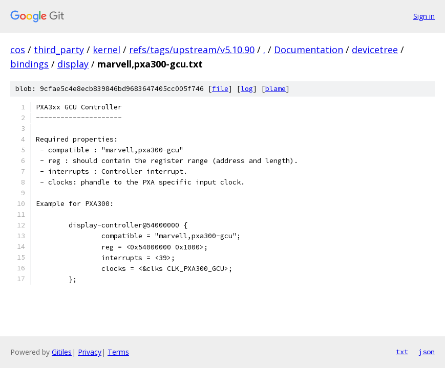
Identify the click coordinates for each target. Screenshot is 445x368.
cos (17, 49)
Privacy (89, 352)
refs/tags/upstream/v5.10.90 (192, 49)
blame (275, 88)
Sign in (424, 16)
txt (402, 351)
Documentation (308, 49)
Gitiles (62, 352)
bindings (29, 64)
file (220, 88)
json (426, 351)
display (73, 64)
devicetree (375, 49)
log (247, 88)
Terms (118, 352)
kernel (106, 49)
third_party (59, 49)
